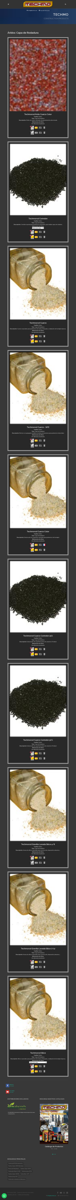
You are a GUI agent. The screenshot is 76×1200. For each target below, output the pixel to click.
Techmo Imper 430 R (25, 1168)
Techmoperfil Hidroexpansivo (15, 1163)
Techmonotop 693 (12, 1176)
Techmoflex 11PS (24, 1174)
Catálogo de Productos (54, 1146)
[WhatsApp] (4, 1195)
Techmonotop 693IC (27, 1171)
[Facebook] (7, 1085)
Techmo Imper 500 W (13, 1174)
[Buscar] (65, 4)
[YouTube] (7, 1092)
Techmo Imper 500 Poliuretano (16, 1166)
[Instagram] (64, 1192)
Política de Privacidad (23, 1194)
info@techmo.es (51, 1195)
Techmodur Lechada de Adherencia (16, 1179)
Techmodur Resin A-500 (14, 1171)
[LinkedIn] (67, 1192)
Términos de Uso (12, 1194)
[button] (52, 1154)
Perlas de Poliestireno (13, 1168)
